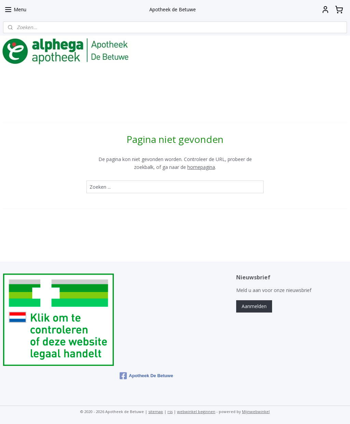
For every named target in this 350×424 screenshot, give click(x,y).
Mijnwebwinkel (256, 411)
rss (170, 411)
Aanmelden (254, 306)
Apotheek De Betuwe (146, 376)
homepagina (201, 167)
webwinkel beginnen (196, 411)
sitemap (155, 411)
